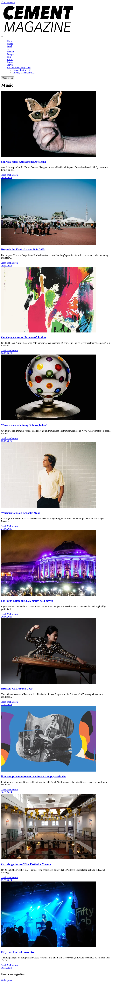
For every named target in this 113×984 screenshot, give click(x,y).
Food (9, 46)
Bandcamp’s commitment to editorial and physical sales (33, 776)
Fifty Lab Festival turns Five (18, 952)
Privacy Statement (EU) (24, 72)
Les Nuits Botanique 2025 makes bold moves (27, 600)
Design (10, 54)
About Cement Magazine (18, 67)
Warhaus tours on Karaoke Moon (20, 512)
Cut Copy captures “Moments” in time (23, 337)
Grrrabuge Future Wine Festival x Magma (26, 864)
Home (10, 41)
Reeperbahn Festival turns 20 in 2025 (23, 249)
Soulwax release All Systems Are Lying (23, 161)
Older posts (6, 980)
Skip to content (8, 2)
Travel (10, 65)
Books (10, 62)
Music (10, 43)
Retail (10, 59)
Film (9, 57)
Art (8, 49)
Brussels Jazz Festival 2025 (17, 688)
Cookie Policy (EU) (22, 70)
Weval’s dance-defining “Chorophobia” (24, 425)
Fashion (10, 51)
